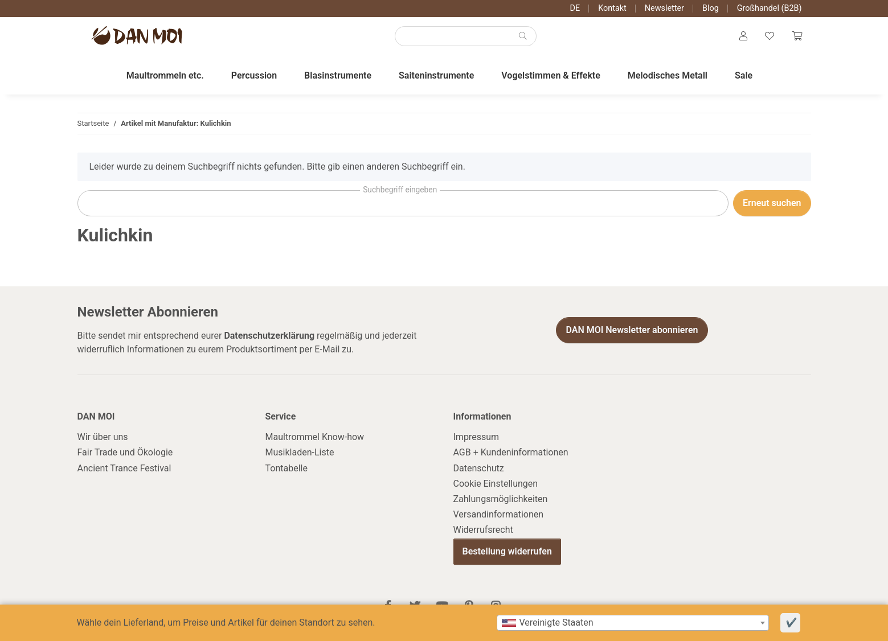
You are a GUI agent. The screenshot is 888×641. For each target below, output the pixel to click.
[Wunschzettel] (769, 37)
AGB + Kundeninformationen (510, 454)
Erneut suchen (772, 205)
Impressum (476, 439)
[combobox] (633, 623)
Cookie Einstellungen (495, 485)
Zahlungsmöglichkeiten (500, 501)
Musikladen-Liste (299, 454)
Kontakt (612, 8)
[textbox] (632, 622)
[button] (742, 37)
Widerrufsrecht (483, 532)
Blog (710, 8)
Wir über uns (102, 439)
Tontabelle (286, 470)
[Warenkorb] (797, 37)
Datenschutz (478, 470)
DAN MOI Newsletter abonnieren (632, 332)
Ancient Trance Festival (124, 470)
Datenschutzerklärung (269, 337)
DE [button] (575, 8)
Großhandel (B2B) (769, 8)
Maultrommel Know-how (315, 439)
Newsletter (664, 8)
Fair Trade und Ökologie (125, 454)
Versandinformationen (498, 516)
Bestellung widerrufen (507, 554)
